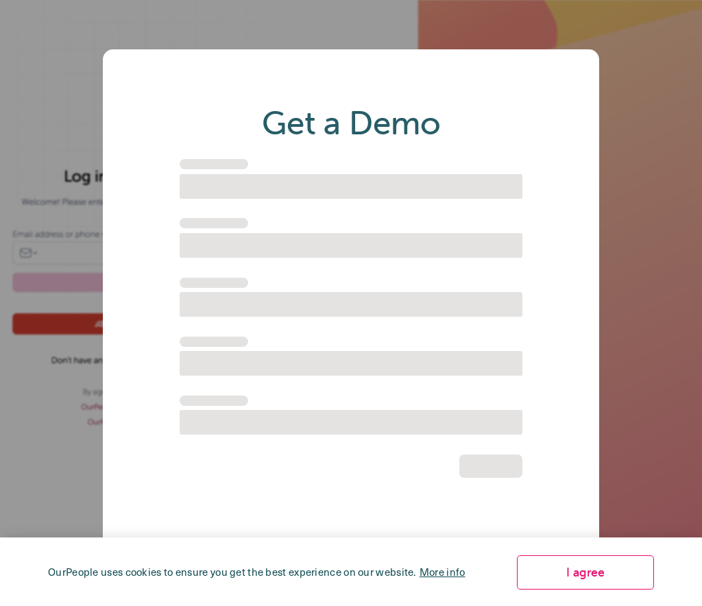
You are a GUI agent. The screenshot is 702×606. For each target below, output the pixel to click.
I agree (585, 572)
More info (442, 572)
